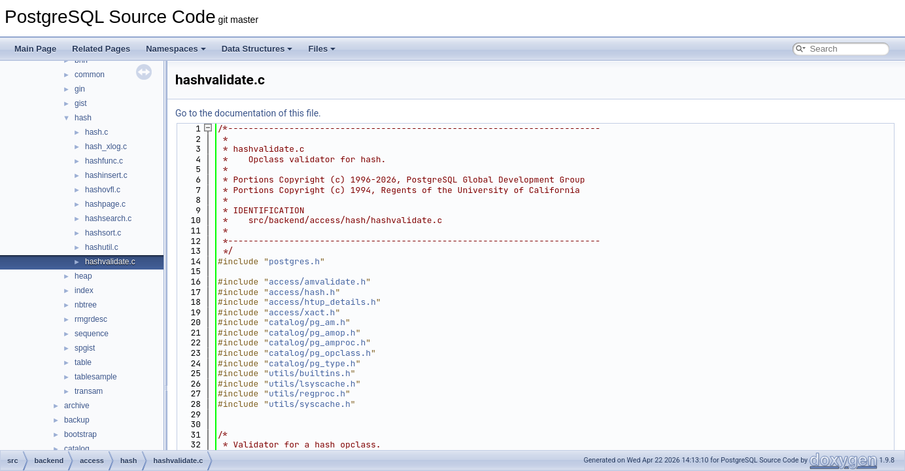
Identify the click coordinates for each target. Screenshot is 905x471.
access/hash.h (302, 292)
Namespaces (176, 49)
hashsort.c (103, 232)
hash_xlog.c (106, 146)
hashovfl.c (102, 189)
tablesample (96, 376)
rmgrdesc (91, 319)
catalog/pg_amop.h (312, 332)
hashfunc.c (104, 161)
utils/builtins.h (309, 373)
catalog (77, 448)
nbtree (86, 304)
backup (77, 420)
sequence (92, 333)
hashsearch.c (108, 218)
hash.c (96, 132)
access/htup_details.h (322, 301)
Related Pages (101, 49)
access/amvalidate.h (317, 281)
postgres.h (294, 261)
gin (80, 89)
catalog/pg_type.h (312, 363)
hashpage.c (105, 204)
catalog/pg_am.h (307, 322)
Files (321, 49)
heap (83, 276)
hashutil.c (101, 247)
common (90, 74)
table (83, 362)
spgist (85, 348)
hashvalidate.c (110, 261)
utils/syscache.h (309, 404)
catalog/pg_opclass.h (320, 352)
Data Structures (257, 49)
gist (81, 103)
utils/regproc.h (307, 393)
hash (83, 117)
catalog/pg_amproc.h (317, 342)
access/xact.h (302, 312)
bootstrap (80, 434)
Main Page (35, 49)
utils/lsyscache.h (312, 383)
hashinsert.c (106, 175)
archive (77, 405)
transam (89, 391)
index (84, 290)
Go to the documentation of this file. (248, 113)
